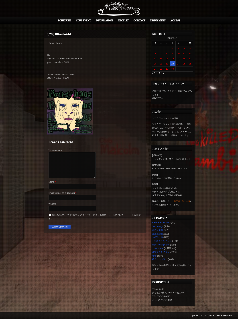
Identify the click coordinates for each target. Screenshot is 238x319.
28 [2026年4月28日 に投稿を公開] (161, 69)
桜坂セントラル (159, 259)
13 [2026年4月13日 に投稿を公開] (155, 58)
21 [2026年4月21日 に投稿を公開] (161, 63)
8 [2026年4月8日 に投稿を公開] (166, 53)
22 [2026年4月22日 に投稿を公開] (167, 63)
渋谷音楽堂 (157, 230)
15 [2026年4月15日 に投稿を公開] (167, 58)
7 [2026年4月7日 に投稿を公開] (161, 53)
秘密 (154, 255)
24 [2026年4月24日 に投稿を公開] (178, 63)
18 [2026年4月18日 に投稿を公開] (184, 58)
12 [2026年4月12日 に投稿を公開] (190, 53)
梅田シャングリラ (160, 244)
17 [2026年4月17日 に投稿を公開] (178, 58)
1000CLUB (157, 237)
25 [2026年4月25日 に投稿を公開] (184, 63)
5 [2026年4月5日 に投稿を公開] (190, 48)
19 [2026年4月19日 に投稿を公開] (190, 58)
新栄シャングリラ (160, 252)
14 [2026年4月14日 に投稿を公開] (161, 58)
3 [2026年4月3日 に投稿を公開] (178, 48)
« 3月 (154, 73)
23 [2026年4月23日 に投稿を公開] (172, 63)
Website (52, 204)
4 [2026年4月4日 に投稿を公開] (184, 48)
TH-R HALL (157, 248)
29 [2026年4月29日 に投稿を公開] (167, 69)
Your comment (55, 150)
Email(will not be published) (62, 193)
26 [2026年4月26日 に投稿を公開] (190, 63)
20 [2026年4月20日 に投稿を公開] (155, 63)
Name (51, 182)
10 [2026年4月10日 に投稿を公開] (178, 53)
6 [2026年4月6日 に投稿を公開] (155, 53)
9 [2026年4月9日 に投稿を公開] (172, 53)
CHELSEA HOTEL (161, 222)
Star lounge (157, 226)
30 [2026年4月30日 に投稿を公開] (172, 69)
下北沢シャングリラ (162, 241)
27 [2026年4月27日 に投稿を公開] (155, 69)
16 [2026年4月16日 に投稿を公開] (172, 58)
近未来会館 (157, 233)
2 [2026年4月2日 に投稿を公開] (172, 48)
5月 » (161, 73)
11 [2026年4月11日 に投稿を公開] (184, 53)
